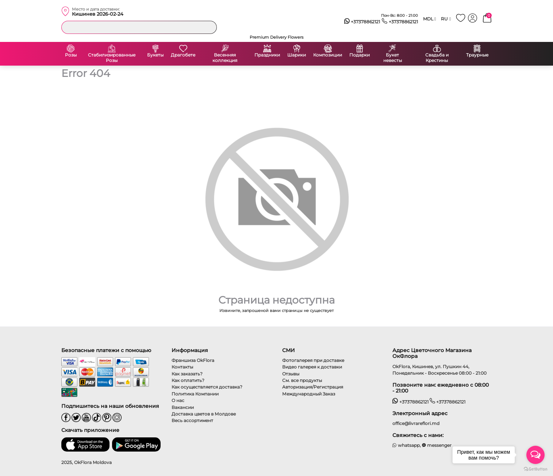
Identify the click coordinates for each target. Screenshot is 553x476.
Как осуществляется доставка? (207, 387)
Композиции (327, 55)
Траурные (477, 55)
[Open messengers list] (535, 455)
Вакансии (183, 407)
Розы (71, 55)
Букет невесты (392, 57)
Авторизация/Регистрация (312, 387)
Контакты (182, 367)
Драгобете (183, 55)
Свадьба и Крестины (437, 57)
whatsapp (406, 445)
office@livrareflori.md (415, 423)
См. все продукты (302, 380)
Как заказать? (187, 373)
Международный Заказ (308, 394)
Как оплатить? (188, 380)
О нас (178, 400)
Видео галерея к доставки (312, 367)
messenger (437, 445)
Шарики (296, 55)
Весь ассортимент (192, 420)
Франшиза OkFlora (193, 360)
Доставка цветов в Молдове (204, 414)
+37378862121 (362, 22)
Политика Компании (195, 394)
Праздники (267, 55)
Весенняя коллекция (224, 57)
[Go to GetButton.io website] (535, 469)
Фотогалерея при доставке (313, 360)
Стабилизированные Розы (111, 57)
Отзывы (290, 373)
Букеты (155, 55)
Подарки (359, 55)
